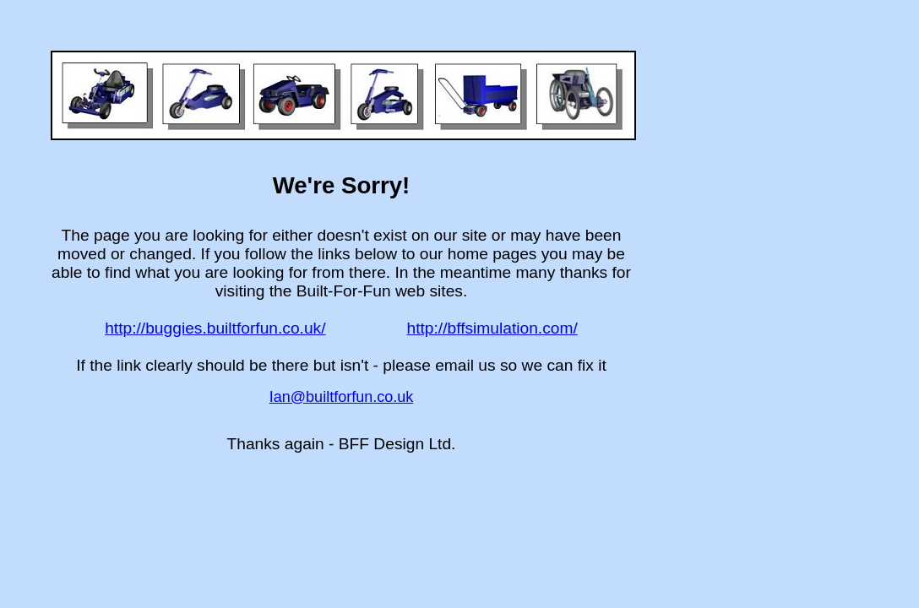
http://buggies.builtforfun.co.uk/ (215, 328)
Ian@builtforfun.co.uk (341, 396)
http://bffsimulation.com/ (492, 328)
